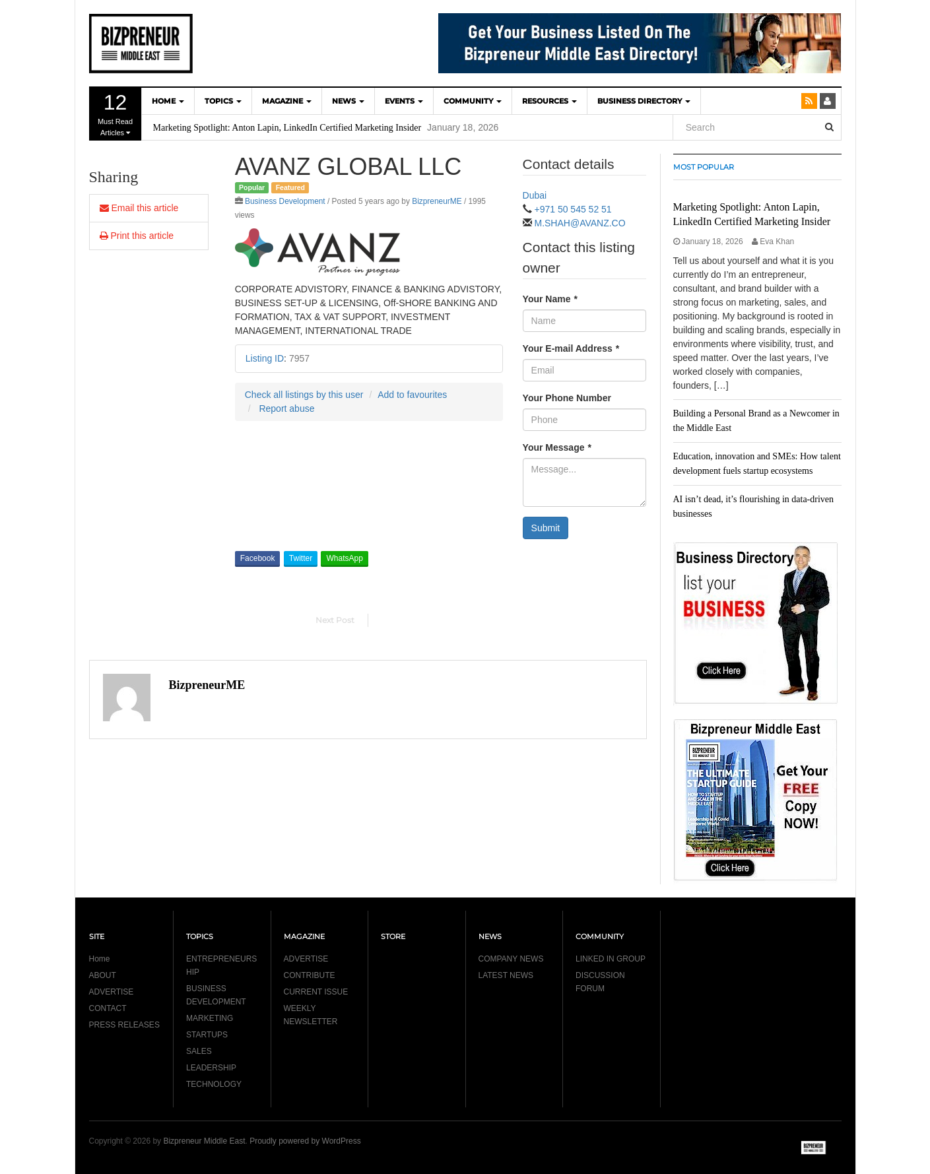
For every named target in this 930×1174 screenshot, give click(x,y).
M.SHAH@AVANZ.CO (579, 223)
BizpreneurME (436, 201)
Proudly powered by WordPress (305, 1141)
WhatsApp (344, 558)
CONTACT (108, 1008)
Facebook (257, 558)
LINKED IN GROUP (611, 958)
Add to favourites (412, 394)
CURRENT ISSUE (316, 991)
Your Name (550, 299)
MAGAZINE (287, 101)
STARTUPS (207, 1034)
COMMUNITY (473, 101)
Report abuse (286, 408)
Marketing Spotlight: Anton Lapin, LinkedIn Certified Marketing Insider (287, 128)
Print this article (137, 235)
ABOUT (102, 975)
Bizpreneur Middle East (204, 1141)
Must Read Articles (115, 113)
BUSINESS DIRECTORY (643, 101)
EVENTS (404, 101)
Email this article (139, 208)
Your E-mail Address (571, 348)
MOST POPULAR (703, 167)
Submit (545, 528)
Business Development (285, 201)
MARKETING (209, 1018)
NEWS (348, 101)
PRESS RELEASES (124, 1024)
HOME (168, 101)
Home (99, 958)
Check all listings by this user (304, 394)
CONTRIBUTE (309, 975)
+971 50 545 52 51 (572, 209)
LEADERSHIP (211, 1067)
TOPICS (223, 101)
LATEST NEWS (506, 975)
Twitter (300, 558)
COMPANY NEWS (511, 958)
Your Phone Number (567, 398)
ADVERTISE (111, 991)
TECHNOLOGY (214, 1084)
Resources (549, 101)
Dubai (535, 195)
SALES (199, 1051)
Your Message (557, 447)
